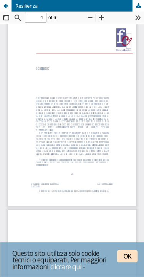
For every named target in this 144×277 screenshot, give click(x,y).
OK (127, 256)
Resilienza (26, 5)
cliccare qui (66, 266)
